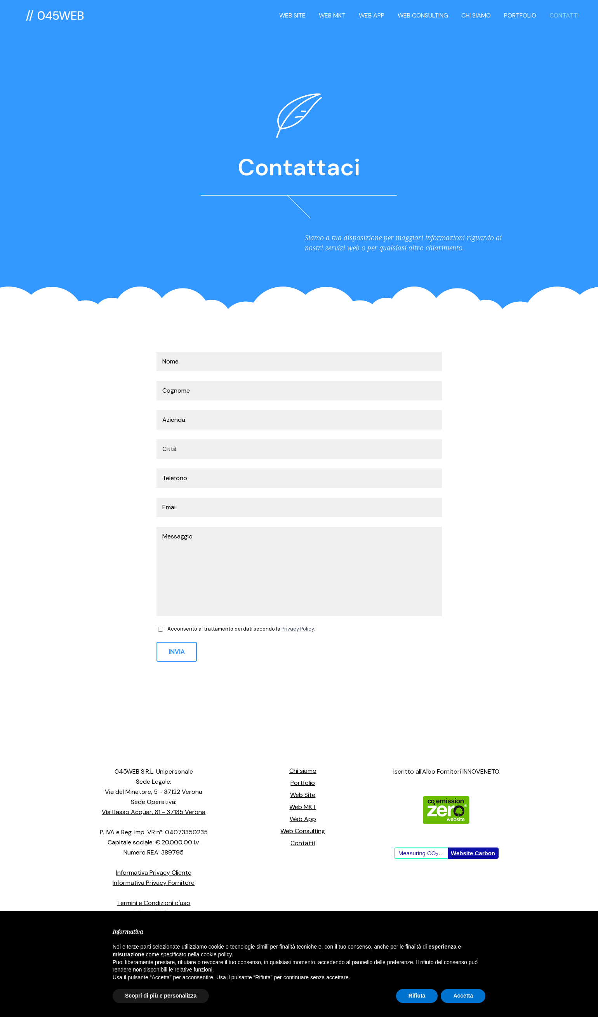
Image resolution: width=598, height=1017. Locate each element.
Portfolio (302, 783)
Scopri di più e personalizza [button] (160, 996)
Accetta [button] (463, 996)
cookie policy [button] (216, 954)
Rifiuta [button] (417, 996)
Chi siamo (302, 771)
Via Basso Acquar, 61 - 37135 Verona (153, 812)
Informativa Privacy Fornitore (154, 883)
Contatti (302, 843)
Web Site (302, 795)
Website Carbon (473, 853)
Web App (303, 819)
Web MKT (302, 807)
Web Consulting (302, 831)
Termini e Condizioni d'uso (153, 903)
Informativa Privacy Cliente (153, 872)
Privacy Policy (298, 629)
